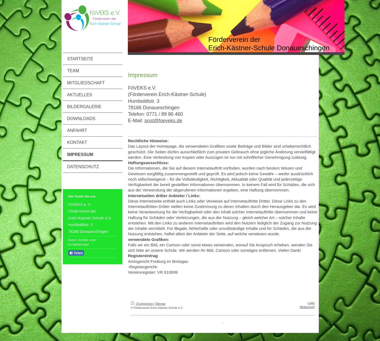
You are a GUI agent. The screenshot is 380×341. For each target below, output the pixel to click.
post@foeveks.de (163, 120)
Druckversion (142, 303)
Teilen (76, 253)
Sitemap (160, 303)
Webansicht (307, 307)
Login (311, 302)
